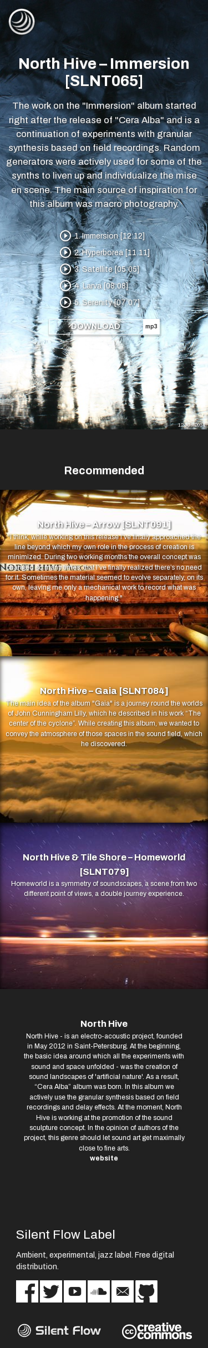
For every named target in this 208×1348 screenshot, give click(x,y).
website (104, 1158)
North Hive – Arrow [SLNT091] (104, 524)
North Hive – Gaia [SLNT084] (104, 691)
